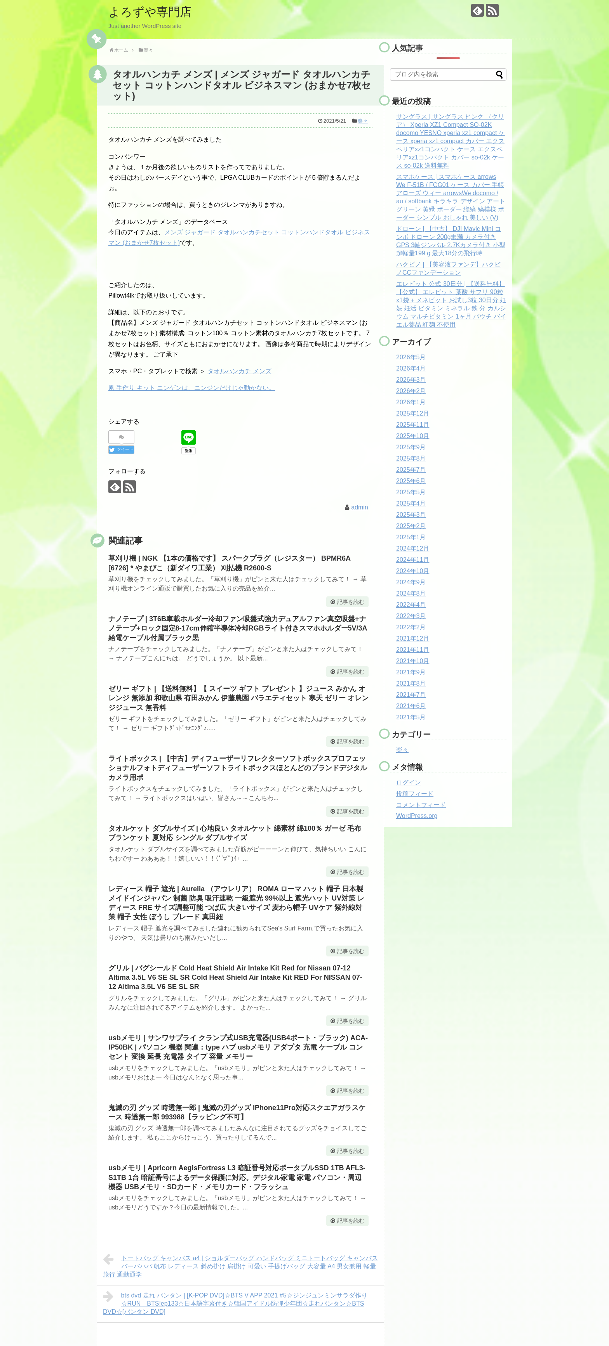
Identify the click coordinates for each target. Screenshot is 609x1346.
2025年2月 (411, 526)
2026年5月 (411, 357)
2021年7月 (411, 694)
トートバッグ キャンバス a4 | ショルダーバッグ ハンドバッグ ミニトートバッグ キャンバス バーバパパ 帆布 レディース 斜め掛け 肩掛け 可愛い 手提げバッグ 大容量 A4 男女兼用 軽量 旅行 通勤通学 (240, 1265)
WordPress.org (416, 815)
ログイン (408, 782)
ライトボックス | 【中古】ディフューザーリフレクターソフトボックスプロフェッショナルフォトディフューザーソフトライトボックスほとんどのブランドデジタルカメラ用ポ (237, 768)
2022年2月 (411, 627)
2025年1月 (411, 537)
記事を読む (350, 602)
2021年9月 (411, 672)
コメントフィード (421, 805)
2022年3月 (411, 616)
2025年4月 (411, 503)
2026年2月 (411, 391)
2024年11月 (412, 559)
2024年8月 (411, 593)
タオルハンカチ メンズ (239, 371)
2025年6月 (411, 481)
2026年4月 (411, 368)
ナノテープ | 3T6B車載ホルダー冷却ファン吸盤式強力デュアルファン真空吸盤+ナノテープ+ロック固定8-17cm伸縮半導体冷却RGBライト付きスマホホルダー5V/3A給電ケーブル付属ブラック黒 (237, 628)
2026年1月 (411, 402)
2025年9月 (411, 447)
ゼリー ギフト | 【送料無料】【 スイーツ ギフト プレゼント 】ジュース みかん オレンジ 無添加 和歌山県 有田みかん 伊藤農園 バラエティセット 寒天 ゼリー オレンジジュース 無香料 (238, 698)
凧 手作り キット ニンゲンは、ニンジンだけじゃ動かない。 (191, 388)
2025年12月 (412, 413)
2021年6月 (411, 706)
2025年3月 (411, 514)
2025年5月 (411, 492)
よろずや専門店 (149, 11)
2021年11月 (412, 649)
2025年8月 (411, 458)
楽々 (363, 121)
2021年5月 (411, 717)
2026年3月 (411, 379)
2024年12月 (412, 548)
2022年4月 (411, 604)
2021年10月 (412, 661)
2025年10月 (412, 436)
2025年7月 (411, 469)
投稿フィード (414, 793)
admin (359, 507)
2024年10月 (412, 571)
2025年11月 (412, 424)
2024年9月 (411, 582)
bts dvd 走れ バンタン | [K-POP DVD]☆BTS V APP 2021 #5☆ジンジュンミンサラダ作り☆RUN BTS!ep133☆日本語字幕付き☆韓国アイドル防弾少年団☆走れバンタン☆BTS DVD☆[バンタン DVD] (235, 1302)
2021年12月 (412, 638)
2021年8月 (411, 683)
